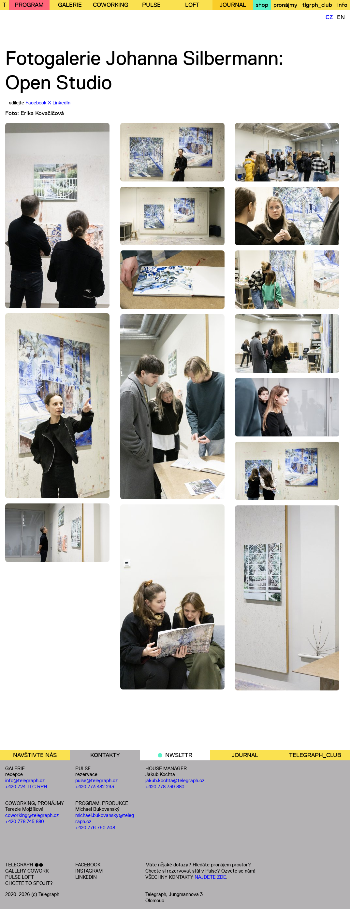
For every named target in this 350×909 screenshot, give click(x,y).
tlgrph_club (317, 4)
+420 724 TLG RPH (26, 786)
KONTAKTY (105, 755)
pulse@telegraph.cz (96, 780)
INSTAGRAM (89, 871)
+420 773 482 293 (94, 786)
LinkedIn (61, 103)
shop (262, 4)
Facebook (36, 103)
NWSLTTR (178, 755)
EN (341, 17)
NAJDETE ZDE (210, 877)
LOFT (192, 4)
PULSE (151, 4)
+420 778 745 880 (24, 821)
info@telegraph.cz (25, 780)
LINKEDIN (86, 877)
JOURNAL (233, 4)
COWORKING (110, 4)
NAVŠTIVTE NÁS (35, 755)
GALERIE (70, 4)
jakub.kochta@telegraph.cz (175, 780)
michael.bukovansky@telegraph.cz (104, 818)
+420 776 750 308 (95, 827)
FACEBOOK (87, 865)
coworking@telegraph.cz (32, 815)
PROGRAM (29, 4)
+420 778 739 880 (164, 786)
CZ (329, 17)
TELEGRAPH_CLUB (315, 755)
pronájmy (285, 4)
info (342, 4)
